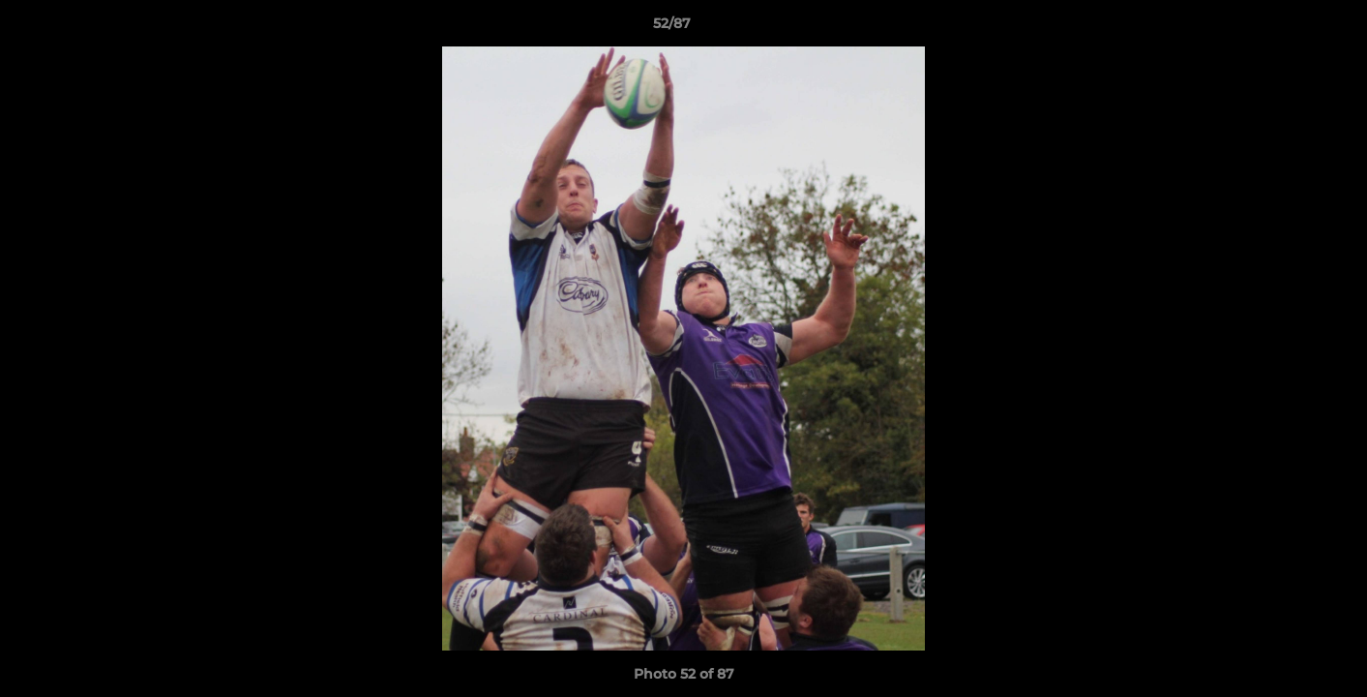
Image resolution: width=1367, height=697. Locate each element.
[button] (1285, 28)
